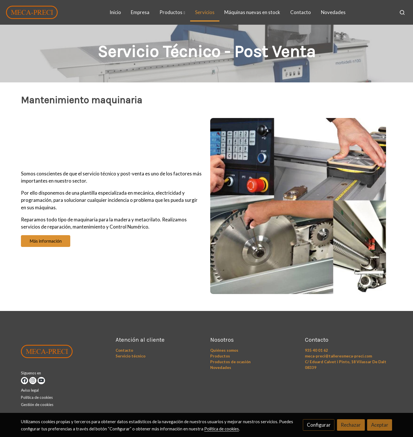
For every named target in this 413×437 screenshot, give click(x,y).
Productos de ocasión (230, 361)
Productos (220, 356)
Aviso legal (30, 390)
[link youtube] (41, 380)
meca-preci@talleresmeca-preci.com (338, 356)
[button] (172, 12)
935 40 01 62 (316, 350)
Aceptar (379, 425)
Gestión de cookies (37, 404)
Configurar (319, 425)
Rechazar (351, 425)
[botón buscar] (402, 12)
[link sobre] (64, 352)
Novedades (220, 367)
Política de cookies (37, 397)
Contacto (124, 350)
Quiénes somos (224, 350)
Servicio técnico (130, 356)
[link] (32, 12)
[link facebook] (24, 380)
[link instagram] (33, 380)
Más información (46, 240)
